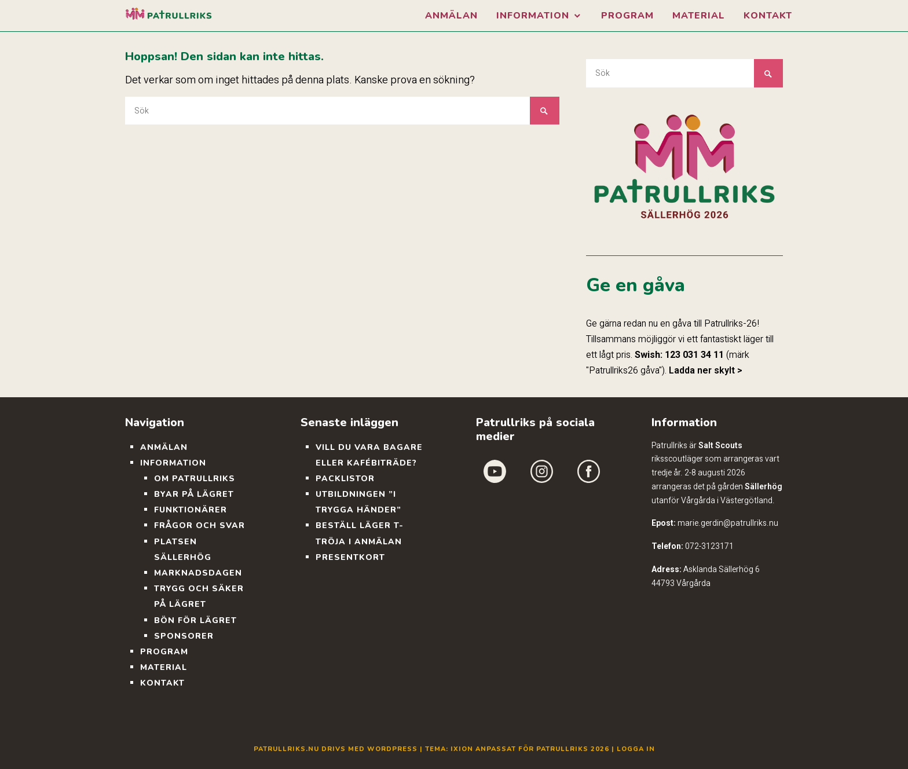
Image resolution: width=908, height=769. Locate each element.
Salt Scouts (720, 445)
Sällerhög (763, 486)
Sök (544, 111)
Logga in (636, 749)
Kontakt (768, 15)
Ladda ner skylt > (705, 370)
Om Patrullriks (194, 478)
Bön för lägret (195, 620)
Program (627, 15)
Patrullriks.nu (286, 749)
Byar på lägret (194, 494)
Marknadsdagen (198, 572)
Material (698, 15)
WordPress (392, 749)
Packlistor (345, 478)
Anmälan (451, 15)
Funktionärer (190, 509)
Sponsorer (184, 636)
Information (532, 15)
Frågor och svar (199, 525)
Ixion (462, 749)
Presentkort (350, 557)
